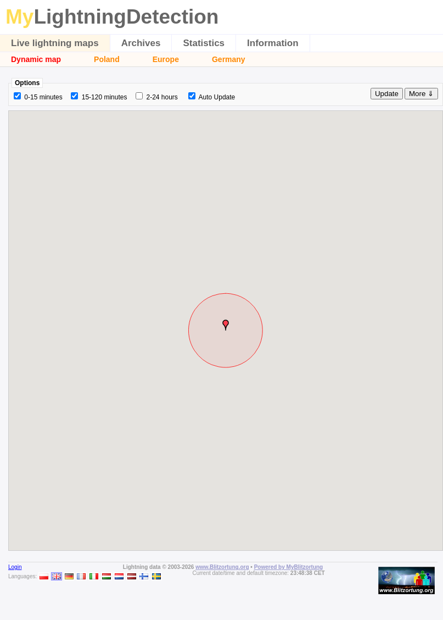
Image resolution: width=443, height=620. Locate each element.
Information (273, 43)
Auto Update (217, 97)
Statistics (204, 43)
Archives (141, 43)
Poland (107, 59)
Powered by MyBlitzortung (288, 567)
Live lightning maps (55, 43)
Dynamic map (36, 59)
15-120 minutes (104, 97)
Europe (166, 59)
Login (14, 567)
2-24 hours (161, 97)
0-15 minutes (43, 97)
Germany (228, 59)
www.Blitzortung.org (222, 567)
